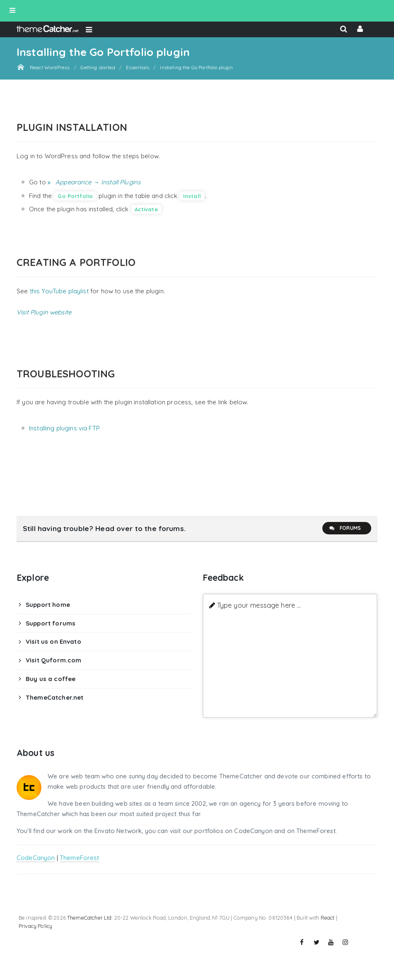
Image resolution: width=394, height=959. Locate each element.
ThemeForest (79, 858)
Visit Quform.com (53, 660)
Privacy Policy (35, 926)
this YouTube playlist (59, 291)
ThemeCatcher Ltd (89, 917)
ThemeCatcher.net (54, 697)
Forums (345, 528)
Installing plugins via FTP (64, 428)
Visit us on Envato (53, 641)
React (328, 917)
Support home (48, 605)
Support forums (50, 623)
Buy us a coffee (50, 679)
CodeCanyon (36, 858)
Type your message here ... (259, 605)
